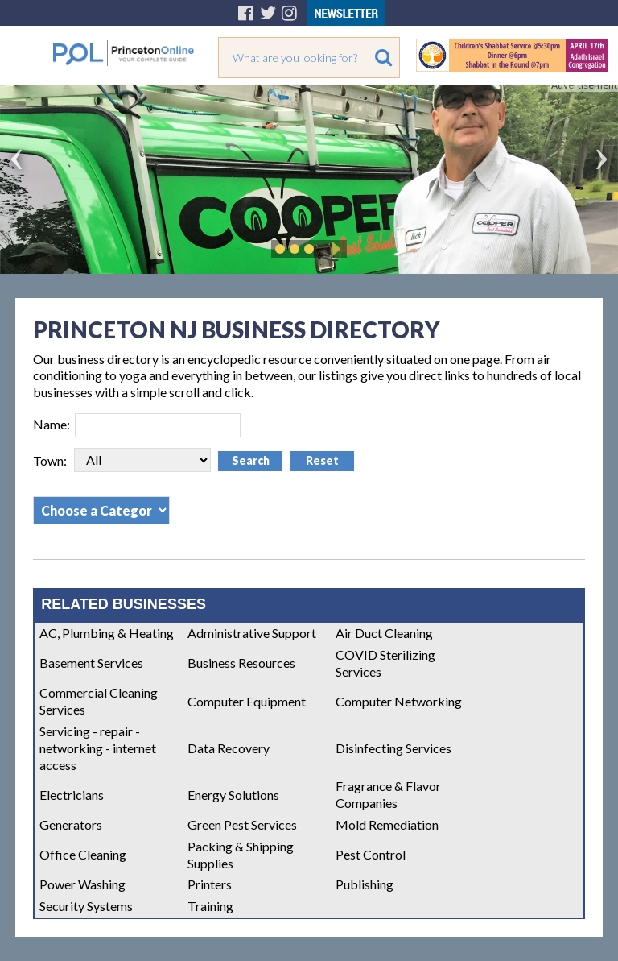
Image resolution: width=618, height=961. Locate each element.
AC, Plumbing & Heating (106, 632)
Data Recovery (228, 748)
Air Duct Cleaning (384, 632)
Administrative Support (251, 632)
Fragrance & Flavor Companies (388, 794)
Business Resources (241, 662)
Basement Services (91, 662)
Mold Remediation (387, 824)
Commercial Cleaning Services (98, 701)
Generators (70, 824)
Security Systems (86, 905)
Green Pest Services (242, 824)
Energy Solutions (233, 794)
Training (210, 905)
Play (333, 249)
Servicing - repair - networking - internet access (97, 748)
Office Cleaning (82, 854)
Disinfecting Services (393, 748)
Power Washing (82, 884)
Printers (209, 884)
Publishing (364, 884)
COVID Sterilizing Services (385, 663)
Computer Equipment (246, 701)
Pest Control (371, 854)
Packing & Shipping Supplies (240, 855)
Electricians (71, 794)
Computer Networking (399, 701)
